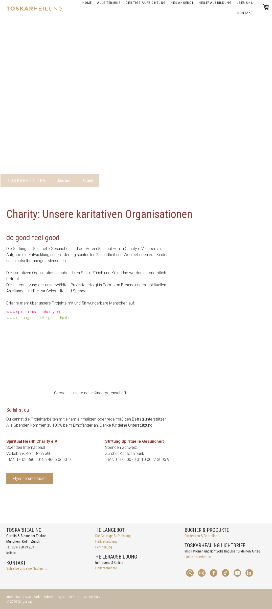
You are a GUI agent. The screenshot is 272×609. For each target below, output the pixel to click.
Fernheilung (103, 547)
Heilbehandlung (106, 541)
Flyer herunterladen (30, 478)
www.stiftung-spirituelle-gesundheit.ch (39, 317)
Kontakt (245, 13)
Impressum (14, 597)
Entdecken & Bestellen (201, 536)
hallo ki (11, 553)
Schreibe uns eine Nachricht (26, 568)
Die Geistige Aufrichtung (113, 536)
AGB (28, 597)
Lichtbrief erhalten (198, 557)
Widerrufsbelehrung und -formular (57, 597)
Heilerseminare (106, 568)
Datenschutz (92, 597)
